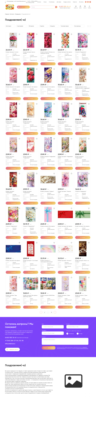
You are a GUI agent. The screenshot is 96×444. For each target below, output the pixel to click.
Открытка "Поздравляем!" (11, 226)
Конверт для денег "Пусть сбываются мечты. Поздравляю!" (82, 87)
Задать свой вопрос (48, 347)
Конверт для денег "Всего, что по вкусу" (82, 261)
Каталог (39, 1)
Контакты (81, 1)
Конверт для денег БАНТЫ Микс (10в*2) (47, 296)
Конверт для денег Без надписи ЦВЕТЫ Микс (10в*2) (30, 296)
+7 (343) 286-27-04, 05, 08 (14, 340)
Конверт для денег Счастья (12, 52)
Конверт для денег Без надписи (65, 52)
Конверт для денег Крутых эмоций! (29, 52)
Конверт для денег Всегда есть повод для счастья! (47, 52)
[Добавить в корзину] (13, 63)
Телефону (71, 333)
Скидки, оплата (67, 1)
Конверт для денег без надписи (13, 86)
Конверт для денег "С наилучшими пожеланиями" (46, 261)
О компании (51, 1)
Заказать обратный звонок (65, 7)
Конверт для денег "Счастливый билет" (30, 261)
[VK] (86, 2)
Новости (75, 1)
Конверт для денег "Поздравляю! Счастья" (47, 157)
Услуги (45, 1)
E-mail (80, 333)
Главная (7, 14)
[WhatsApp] (88, 2)
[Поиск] (56, 7)
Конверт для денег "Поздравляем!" (79, 157)
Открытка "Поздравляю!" (80, 52)
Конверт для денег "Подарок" (47, 191)
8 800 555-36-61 (65, 6)
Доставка (59, 1)
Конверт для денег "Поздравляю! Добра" (65, 157)
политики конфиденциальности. (82, 348)
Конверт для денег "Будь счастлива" (11, 296)
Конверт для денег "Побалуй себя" (64, 192)
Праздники (18, 14)
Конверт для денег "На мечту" (64, 260)
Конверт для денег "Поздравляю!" (10, 122)
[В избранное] (19, 34)
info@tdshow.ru (10, 344)
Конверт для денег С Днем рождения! (64, 296)
